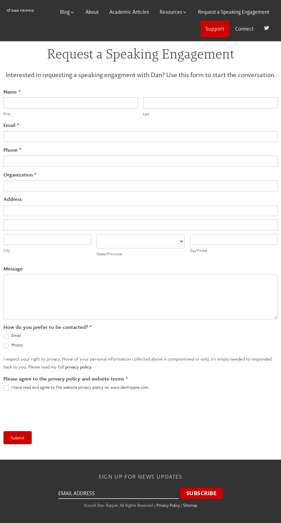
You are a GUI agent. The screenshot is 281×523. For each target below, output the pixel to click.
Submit (17, 437)
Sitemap (190, 505)
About (92, 12)
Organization (20, 174)
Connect (244, 28)
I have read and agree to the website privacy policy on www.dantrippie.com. (76, 388)
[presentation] (55, 410)
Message (13, 268)
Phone (12, 150)
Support (214, 28)
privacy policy (78, 367)
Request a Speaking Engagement (233, 12)
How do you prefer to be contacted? (47, 327)
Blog (67, 12)
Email (11, 125)
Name (12, 91)
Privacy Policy (168, 505)
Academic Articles (129, 12)
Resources (173, 12)
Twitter (266, 28)
